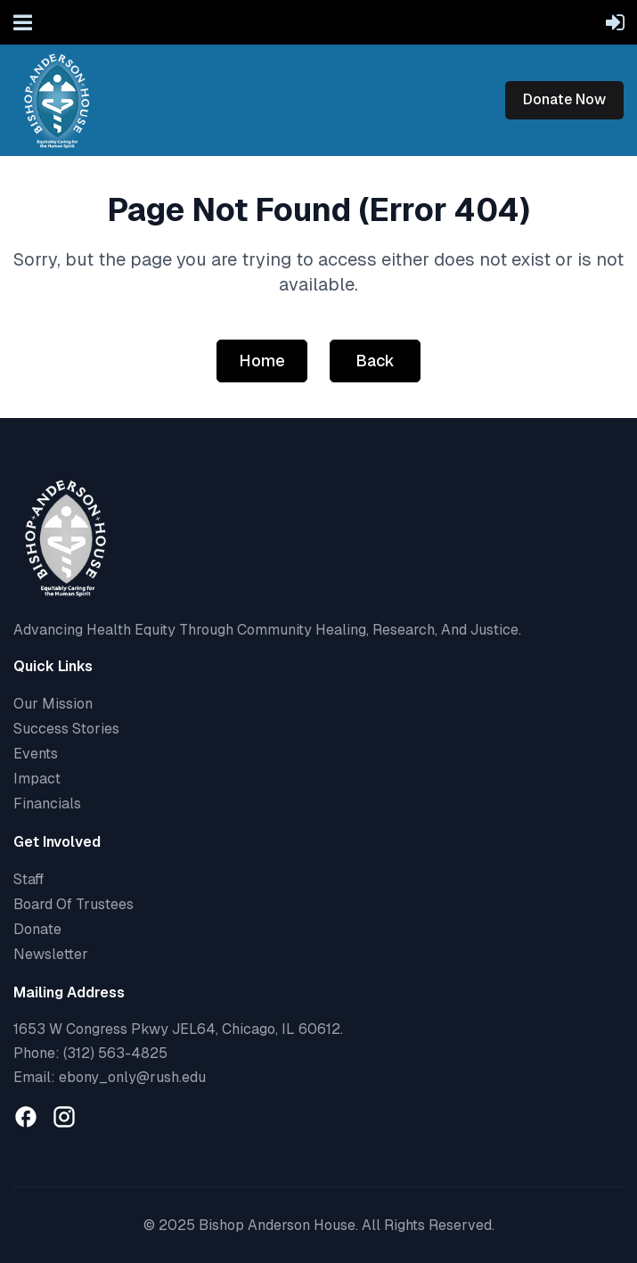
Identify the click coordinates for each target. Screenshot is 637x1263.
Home (262, 360)
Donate (37, 929)
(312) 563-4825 (115, 1053)
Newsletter (50, 954)
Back (375, 360)
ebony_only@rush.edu (132, 1077)
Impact (37, 778)
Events (35, 753)
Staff (28, 879)
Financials (47, 803)
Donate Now (564, 99)
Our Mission (53, 703)
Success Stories (66, 728)
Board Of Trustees (73, 904)
